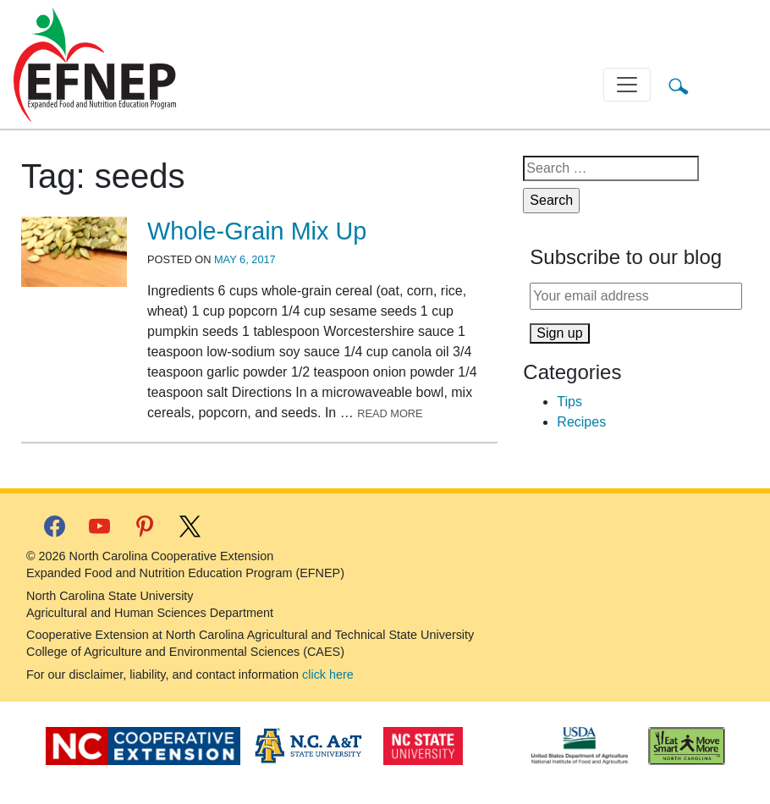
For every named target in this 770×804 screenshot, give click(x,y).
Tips (569, 401)
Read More (390, 413)
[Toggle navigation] (627, 85)
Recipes (581, 422)
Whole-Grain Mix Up (256, 231)
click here (328, 674)
